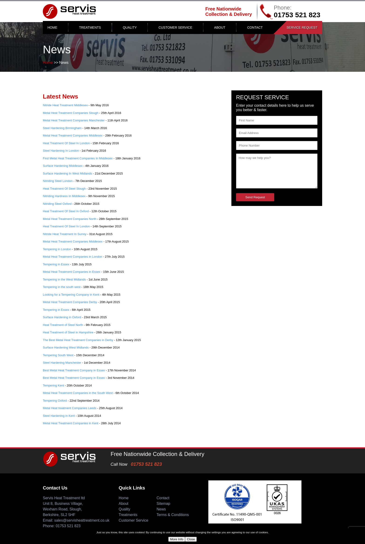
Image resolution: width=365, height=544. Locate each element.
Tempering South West (58, 355)
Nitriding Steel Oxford (57, 203)
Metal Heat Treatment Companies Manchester (74, 120)
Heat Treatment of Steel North (63, 325)
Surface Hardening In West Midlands (67, 173)
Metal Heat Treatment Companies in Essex (71, 272)
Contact (255, 27)
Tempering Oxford (55, 400)
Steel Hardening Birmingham (62, 128)
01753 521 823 (297, 15)
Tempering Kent (53, 385)
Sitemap (163, 504)
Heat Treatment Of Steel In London (66, 143)
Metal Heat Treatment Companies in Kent (70, 423)
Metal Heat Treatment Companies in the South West (78, 393)
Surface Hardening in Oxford (62, 317)
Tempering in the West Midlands (64, 279)
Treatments (90, 27)
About (219, 27)
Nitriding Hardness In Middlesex (64, 196)
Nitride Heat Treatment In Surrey (64, 234)
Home (52, 27)
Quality (130, 27)
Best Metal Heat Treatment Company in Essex (74, 370)
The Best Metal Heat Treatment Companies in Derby (78, 340)
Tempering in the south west (62, 287)
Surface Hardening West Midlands (66, 347)
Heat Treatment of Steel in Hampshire (68, 332)
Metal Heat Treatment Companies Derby (70, 302)
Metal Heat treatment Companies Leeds (69, 408)
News (161, 509)
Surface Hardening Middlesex (63, 166)
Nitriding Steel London (58, 181)
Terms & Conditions (173, 515)
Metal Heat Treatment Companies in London (72, 256)
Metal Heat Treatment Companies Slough (70, 113)
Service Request (302, 27)
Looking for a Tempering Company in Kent (71, 294)
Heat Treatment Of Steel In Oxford (66, 211)
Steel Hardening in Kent (59, 415)
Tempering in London (57, 249)
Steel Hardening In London (61, 150)
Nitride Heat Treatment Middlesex (65, 105)
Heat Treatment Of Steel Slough (64, 188)
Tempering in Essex (56, 264)
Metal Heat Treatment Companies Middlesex (73, 135)
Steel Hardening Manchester (62, 362)
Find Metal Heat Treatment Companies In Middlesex (78, 158)
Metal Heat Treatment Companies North (69, 219)
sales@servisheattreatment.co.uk (81, 520)
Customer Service (175, 27)
